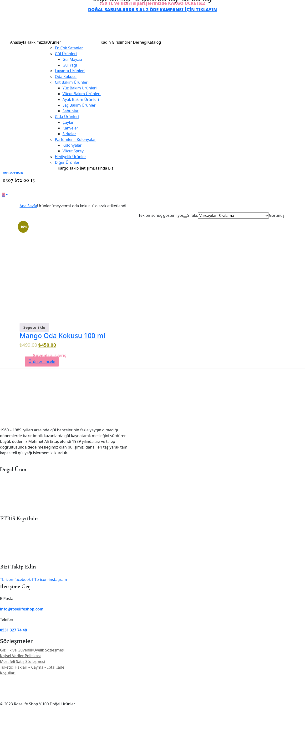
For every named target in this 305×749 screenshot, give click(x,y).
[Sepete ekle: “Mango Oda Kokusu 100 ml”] (34, 327)
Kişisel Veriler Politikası (20, 655)
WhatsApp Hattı (13, 172)
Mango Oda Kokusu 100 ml (62, 335)
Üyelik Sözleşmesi (49, 650)
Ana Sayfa (28, 205)
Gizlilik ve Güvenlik (16, 650)
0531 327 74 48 (13, 630)
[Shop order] (233, 215)
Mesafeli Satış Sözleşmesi (22, 661)
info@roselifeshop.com (21, 609)
